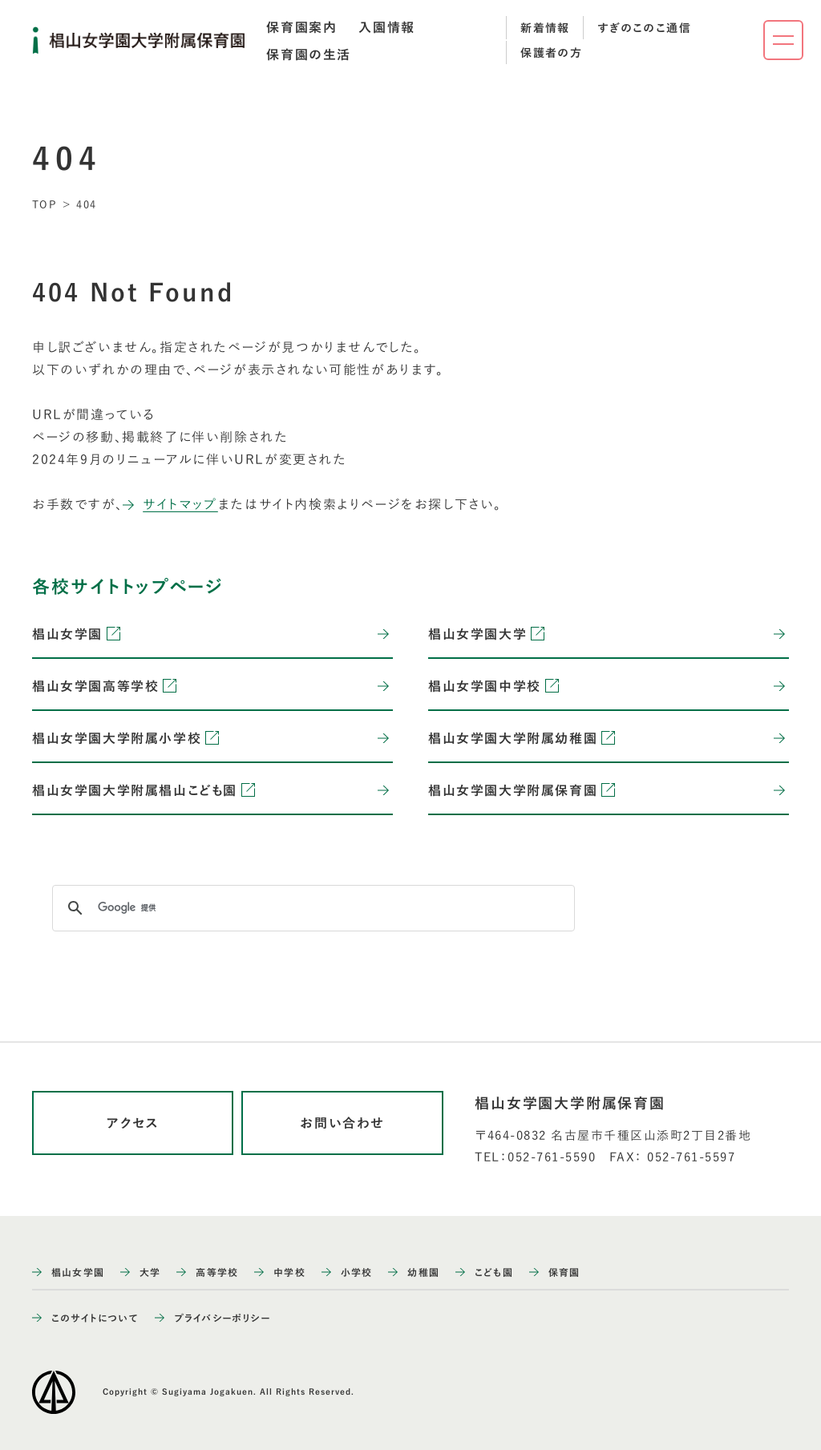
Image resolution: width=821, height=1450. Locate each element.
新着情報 (545, 28)
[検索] (311, 908)
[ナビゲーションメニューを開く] (783, 40)
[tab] (301, 27)
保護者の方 (551, 53)
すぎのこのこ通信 (644, 28)
